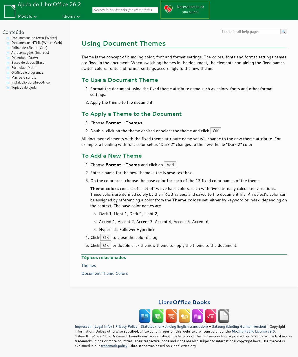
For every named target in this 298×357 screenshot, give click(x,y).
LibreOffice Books (184, 302)
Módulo (25, 16)
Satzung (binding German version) (239, 326)
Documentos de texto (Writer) (34, 37)
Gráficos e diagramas (27, 72)
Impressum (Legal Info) (93, 326)
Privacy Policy (126, 326)
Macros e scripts (23, 77)
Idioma (68, 16)
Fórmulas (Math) (24, 67)
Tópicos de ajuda (24, 87)
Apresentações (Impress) (30, 52)
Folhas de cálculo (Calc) (29, 47)
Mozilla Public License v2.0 (253, 331)
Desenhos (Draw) (24, 57)
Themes (88, 265)
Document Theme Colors (104, 273)
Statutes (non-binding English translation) (174, 326)
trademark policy (114, 345)
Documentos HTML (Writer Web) (36, 42)
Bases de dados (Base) (28, 62)
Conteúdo (13, 32)
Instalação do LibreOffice (30, 82)
